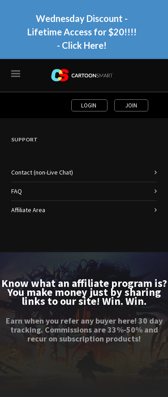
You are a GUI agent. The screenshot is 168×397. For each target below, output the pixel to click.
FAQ (16, 191)
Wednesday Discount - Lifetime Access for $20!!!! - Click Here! (82, 32)
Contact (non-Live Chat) (42, 172)
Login (89, 105)
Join (131, 105)
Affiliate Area (28, 210)
